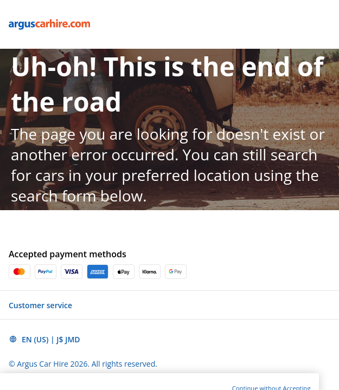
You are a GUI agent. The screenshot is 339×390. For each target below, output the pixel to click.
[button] (169, 305)
